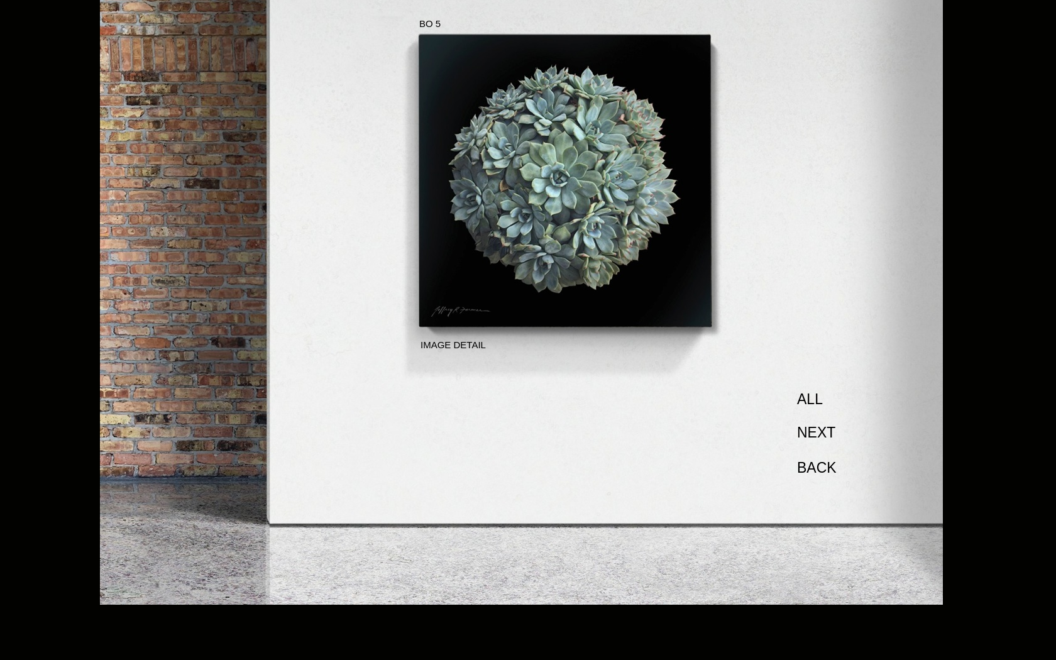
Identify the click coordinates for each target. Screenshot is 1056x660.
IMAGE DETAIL (453, 344)
